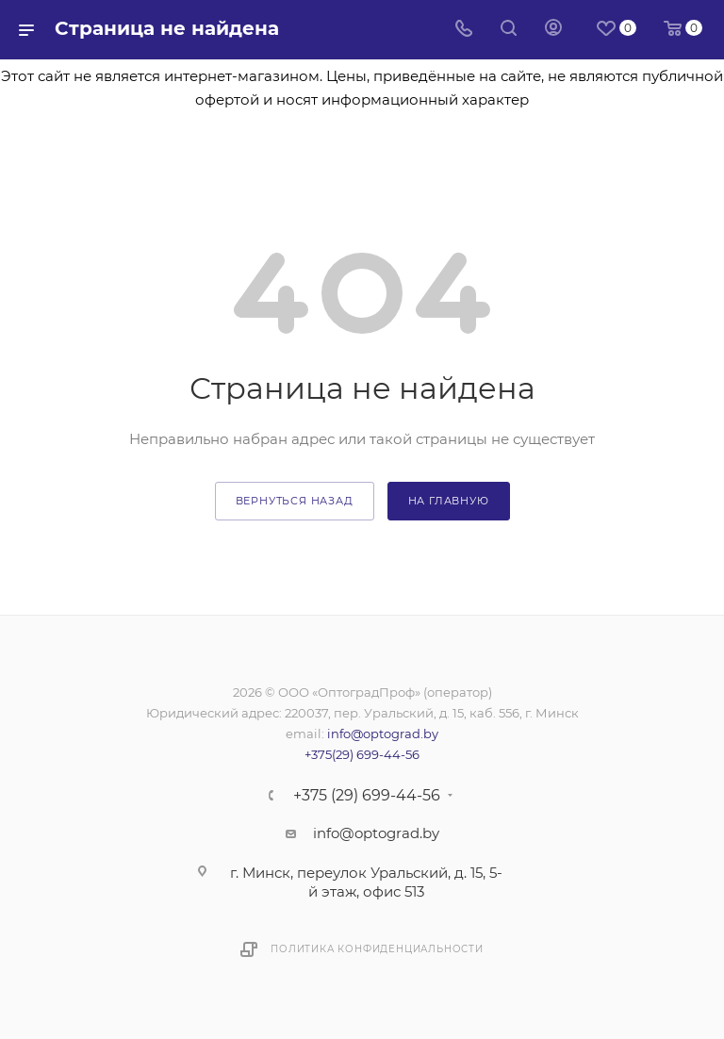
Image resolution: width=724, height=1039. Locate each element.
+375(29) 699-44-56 (362, 754)
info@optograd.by (382, 733)
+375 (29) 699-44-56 (366, 795)
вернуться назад (295, 500)
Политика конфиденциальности (377, 949)
